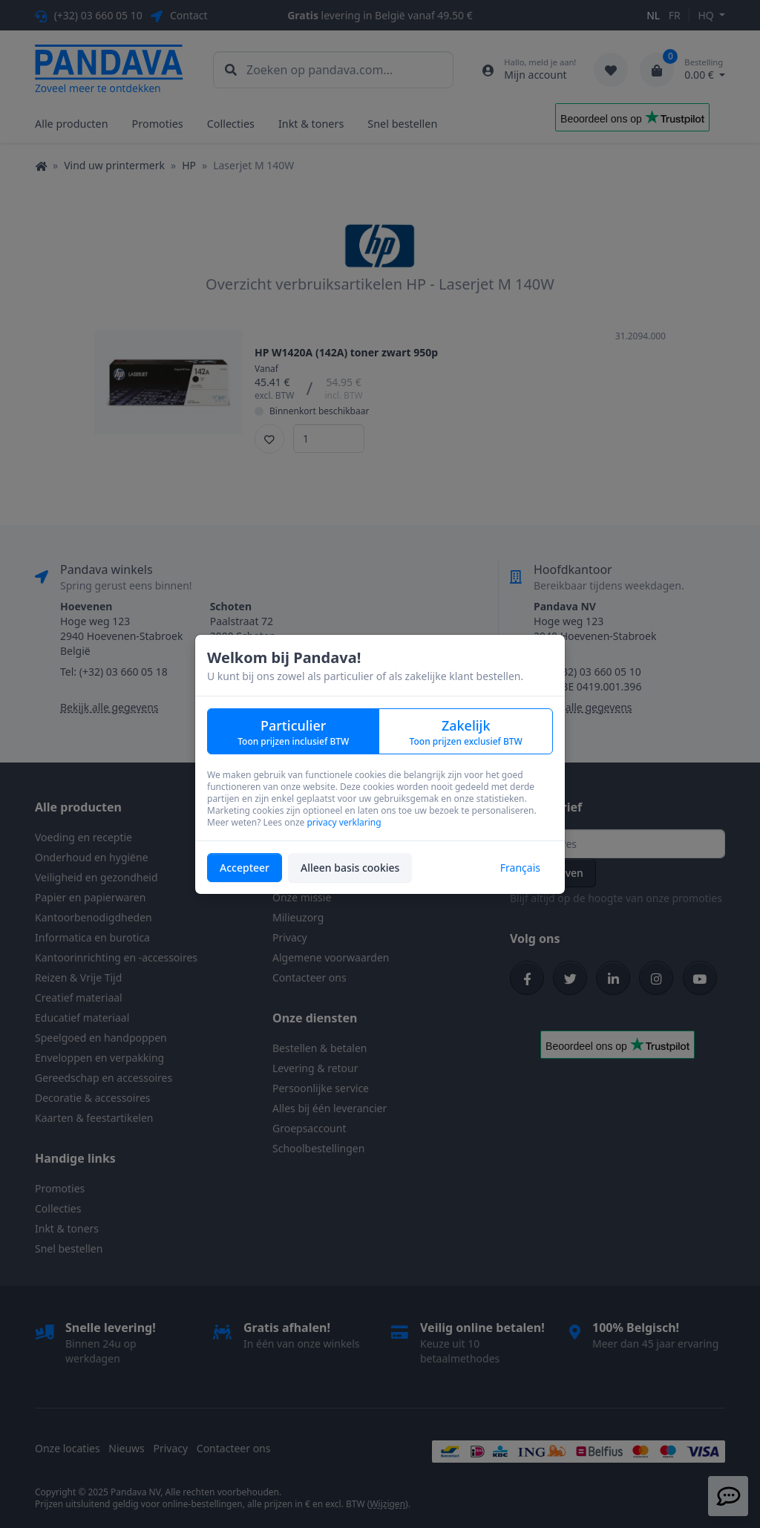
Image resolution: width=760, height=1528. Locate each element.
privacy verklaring (344, 822)
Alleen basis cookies (350, 868)
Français (520, 868)
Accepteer (244, 868)
